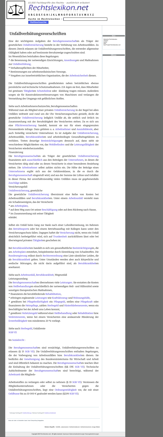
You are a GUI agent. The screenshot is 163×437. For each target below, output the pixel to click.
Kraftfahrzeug (59, 297)
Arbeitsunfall (76, 198)
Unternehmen (75, 159)
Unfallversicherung (33, 44)
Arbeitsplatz (21, 205)
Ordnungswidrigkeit (66, 389)
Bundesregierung (18, 255)
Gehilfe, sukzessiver (62, 427)
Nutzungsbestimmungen (92, 434)
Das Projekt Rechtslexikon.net (111, 45)
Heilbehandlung (22, 286)
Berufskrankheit (34, 136)
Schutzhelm (43, 90)
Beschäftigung (49, 209)
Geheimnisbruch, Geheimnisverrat (80, 427)
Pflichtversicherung (25, 125)
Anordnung (70, 60)
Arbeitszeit (14, 374)
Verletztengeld (29, 313)
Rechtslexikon (45, 434)
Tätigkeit (28, 90)
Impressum (66, 434)
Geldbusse (14, 393)
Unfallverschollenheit (50, 413)
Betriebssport (20, 228)
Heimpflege (32, 305)
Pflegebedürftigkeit (37, 301)
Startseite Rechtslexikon (110, 39)
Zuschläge (14, 182)
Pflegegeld (59, 301)
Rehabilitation (53, 294)
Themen (105, 40)
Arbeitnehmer (63, 129)
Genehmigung (32, 359)
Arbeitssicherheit (78, 75)
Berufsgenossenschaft (65, 41)
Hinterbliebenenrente (75, 305)
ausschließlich (34, 159)
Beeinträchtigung (50, 140)
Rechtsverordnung (53, 255)
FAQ (104, 43)
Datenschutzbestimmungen (77, 434)
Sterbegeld (53, 305)
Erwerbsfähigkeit (18, 320)
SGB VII (13, 332)
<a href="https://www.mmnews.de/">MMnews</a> (113, 96)
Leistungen (66, 282)
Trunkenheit (60, 236)
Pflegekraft (87, 301)
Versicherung (67, 232)
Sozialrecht (18, 340)
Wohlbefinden (56, 144)
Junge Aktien (96, 427)
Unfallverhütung (22, 64)
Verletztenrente (17, 317)
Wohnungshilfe (81, 297)
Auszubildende (84, 129)
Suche (105, 42)
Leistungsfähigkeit (84, 144)
